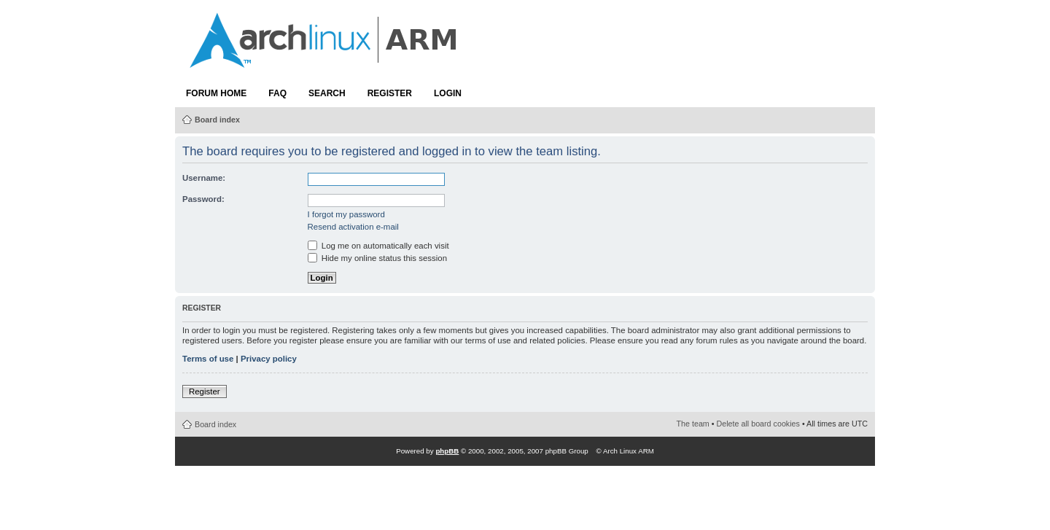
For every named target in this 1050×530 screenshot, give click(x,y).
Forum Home (216, 93)
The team (693, 423)
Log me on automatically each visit (378, 245)
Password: (203, 199)
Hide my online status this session (377, 258)
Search (327, 93)
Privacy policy (269, 358)
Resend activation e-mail (353, 226)
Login (448, 93)
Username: (203, 178)
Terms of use (207, 358)
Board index (217, 119)
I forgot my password (346, 214)
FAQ (277, 93)
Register (390, 93)
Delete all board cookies (758, 423)
